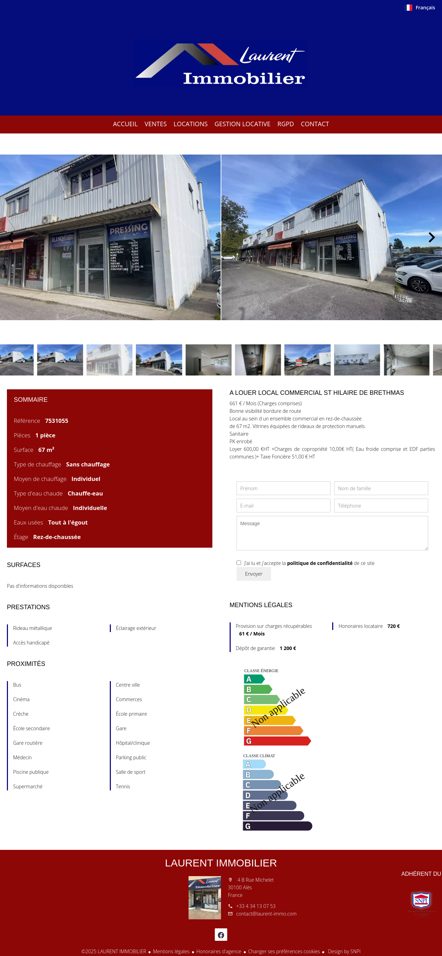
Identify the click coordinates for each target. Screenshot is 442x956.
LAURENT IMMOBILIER (221, 863)
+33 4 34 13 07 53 (256, 906)
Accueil (221, 63)
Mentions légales (171, 951)
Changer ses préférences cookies (284, 951)
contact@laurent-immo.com (266, 913)
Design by (344, 951)
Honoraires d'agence (218, 951)
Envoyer (253, 573)
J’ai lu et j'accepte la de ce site (309, 563)
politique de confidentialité (320, 563)
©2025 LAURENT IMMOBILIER (113, 951)
